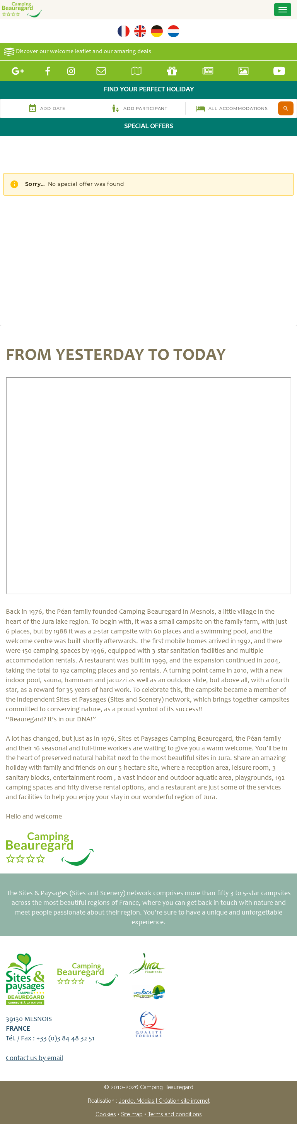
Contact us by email (34, 1058)
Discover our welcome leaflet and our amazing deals (77, 51)
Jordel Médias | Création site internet (164, 1101)
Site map (132, 1114)
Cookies (106, 1114)
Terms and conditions (175, 1114)
